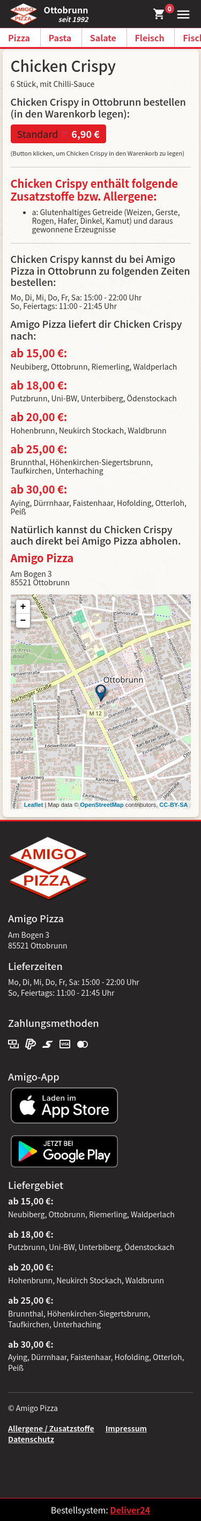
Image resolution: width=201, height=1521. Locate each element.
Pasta (60, 37)
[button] (180, 12)
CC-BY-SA (173, 805)
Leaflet (33, 805)
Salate (103, 37)
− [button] (23, 620)
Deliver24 (130, 1509)
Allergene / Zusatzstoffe (51, 1428)
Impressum (126, 1428)
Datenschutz (31, 1439)
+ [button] (23, 606)
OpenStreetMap (101, 805)
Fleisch (150, 37)
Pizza (19, 37)
